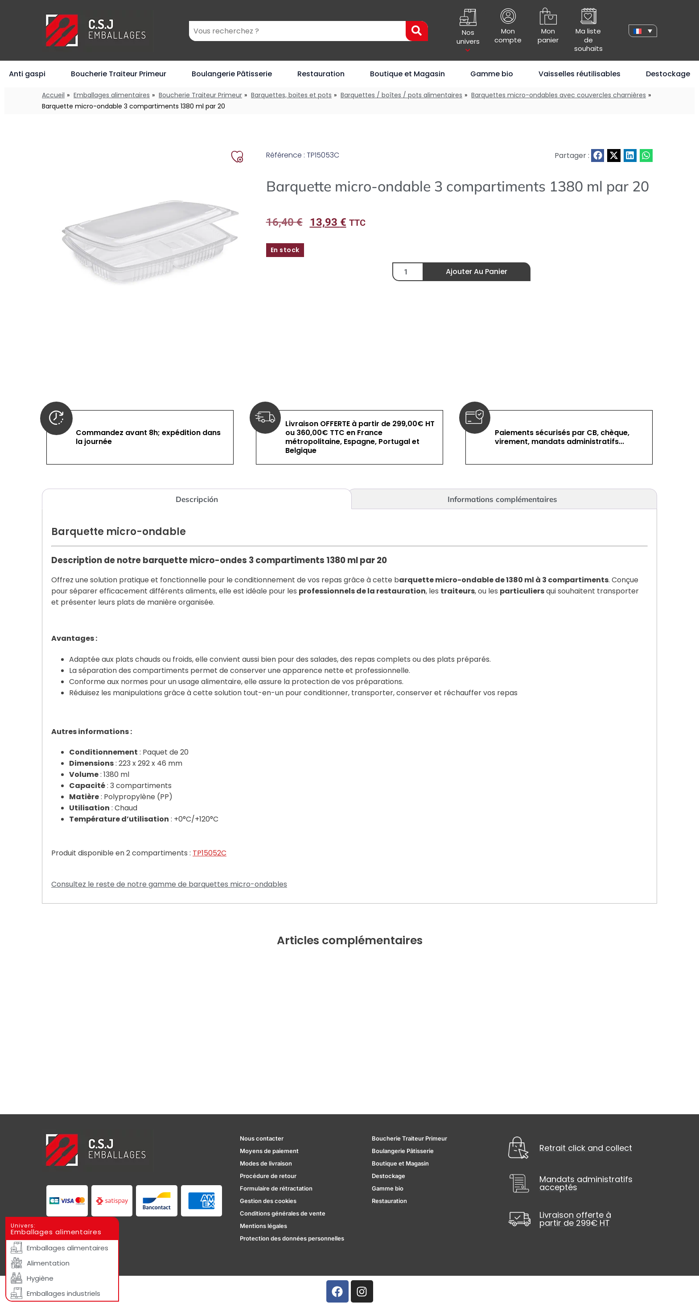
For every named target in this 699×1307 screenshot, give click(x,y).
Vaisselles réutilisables (580, 74)
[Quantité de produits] (408, 271)
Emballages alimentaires (112, 95)
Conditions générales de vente (282, 1213)
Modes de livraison (266, 1163)
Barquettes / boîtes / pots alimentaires (401, 95)
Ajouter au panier (476, 271)
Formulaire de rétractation (276, 1188)
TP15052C (209, 853)
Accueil (53, 95)
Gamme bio (491, 74)
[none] (643, 31)
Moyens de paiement (269, 1150)
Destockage (668, 74)
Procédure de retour (268, 1175)
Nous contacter (262, 1138)
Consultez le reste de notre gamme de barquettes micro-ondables (169, 884)
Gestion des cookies (268, 1200)
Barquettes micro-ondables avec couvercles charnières (558, 95)
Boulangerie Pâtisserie (232, 74)
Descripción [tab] (197, 499)
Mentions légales (263, 1225)
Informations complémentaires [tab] (502, 499)
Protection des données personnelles (292, 1238)
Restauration (321, 74)
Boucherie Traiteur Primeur (118, 74)
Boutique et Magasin (407, 74)
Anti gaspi (27, 74)
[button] (597, 155)
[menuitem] (643, 31)
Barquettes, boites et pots (291, 95)
